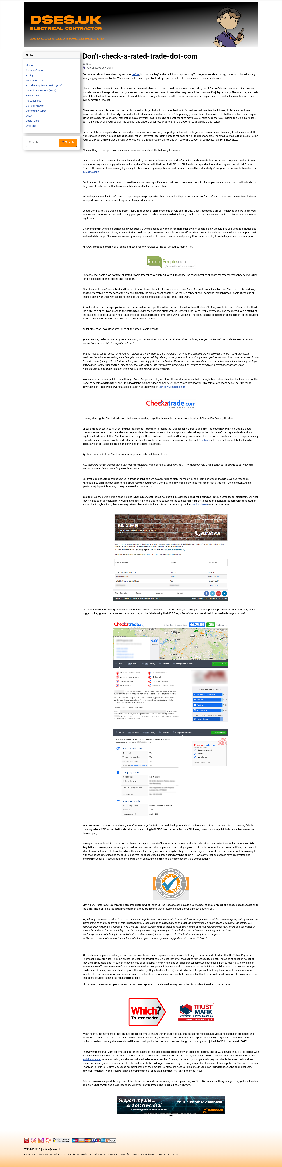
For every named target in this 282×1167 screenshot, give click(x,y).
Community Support (37, 110)
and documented (92, 1059)
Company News (35, 105)
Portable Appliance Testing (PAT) (44, 85)
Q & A (29, 115)
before (135, 74)
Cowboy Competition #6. (172, 386)
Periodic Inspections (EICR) (41, 90)
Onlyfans (31, 125)
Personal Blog (33, 100)
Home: (29, 65)
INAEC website (91, 171)
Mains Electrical (34, 80)
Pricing (30, 75)
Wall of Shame (200, 504)
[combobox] (42, 143)
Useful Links (32, 120)
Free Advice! (32, 95)
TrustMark (204, 440)
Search (68, 142)
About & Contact (35, 70)
